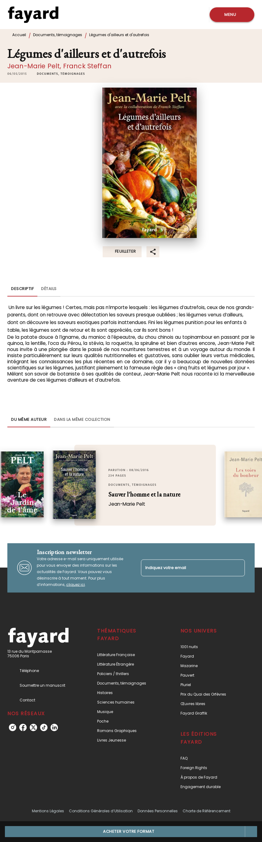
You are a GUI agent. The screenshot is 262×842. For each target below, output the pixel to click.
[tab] (22, 289)
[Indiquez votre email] (185, 567)
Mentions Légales (48, 811)
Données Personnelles (158, 811)
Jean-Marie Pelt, (35, 66)
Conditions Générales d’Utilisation (101, 811)
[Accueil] (33, 14)
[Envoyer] (237, 568)
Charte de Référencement (206, 811)
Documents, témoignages (57, 34)
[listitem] (12, 727)
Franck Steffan (87, 66)
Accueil (19, 34)
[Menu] (232, 14)
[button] (60, 74)
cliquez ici (75, 584)
